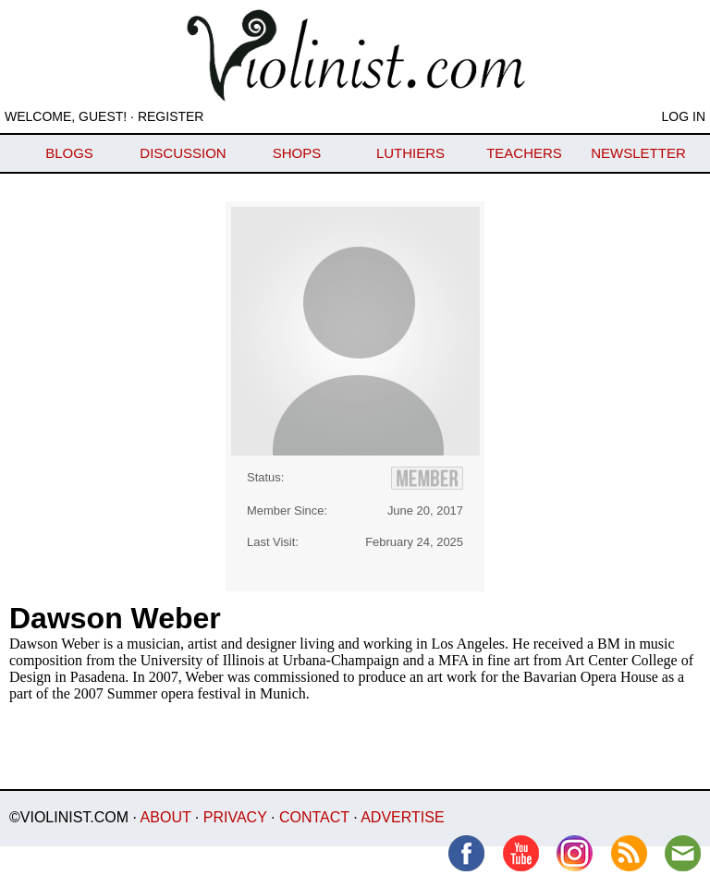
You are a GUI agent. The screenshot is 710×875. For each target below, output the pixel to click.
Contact (314, 817)
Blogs (69, 153)
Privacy (235, 817)
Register (171, 116)
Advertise (402, 817)
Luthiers (410, 153)
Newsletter (638, 153)
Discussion (183, 153)
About (166, 817)
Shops (297, 153)
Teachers (524, 153)
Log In (683, 116)
